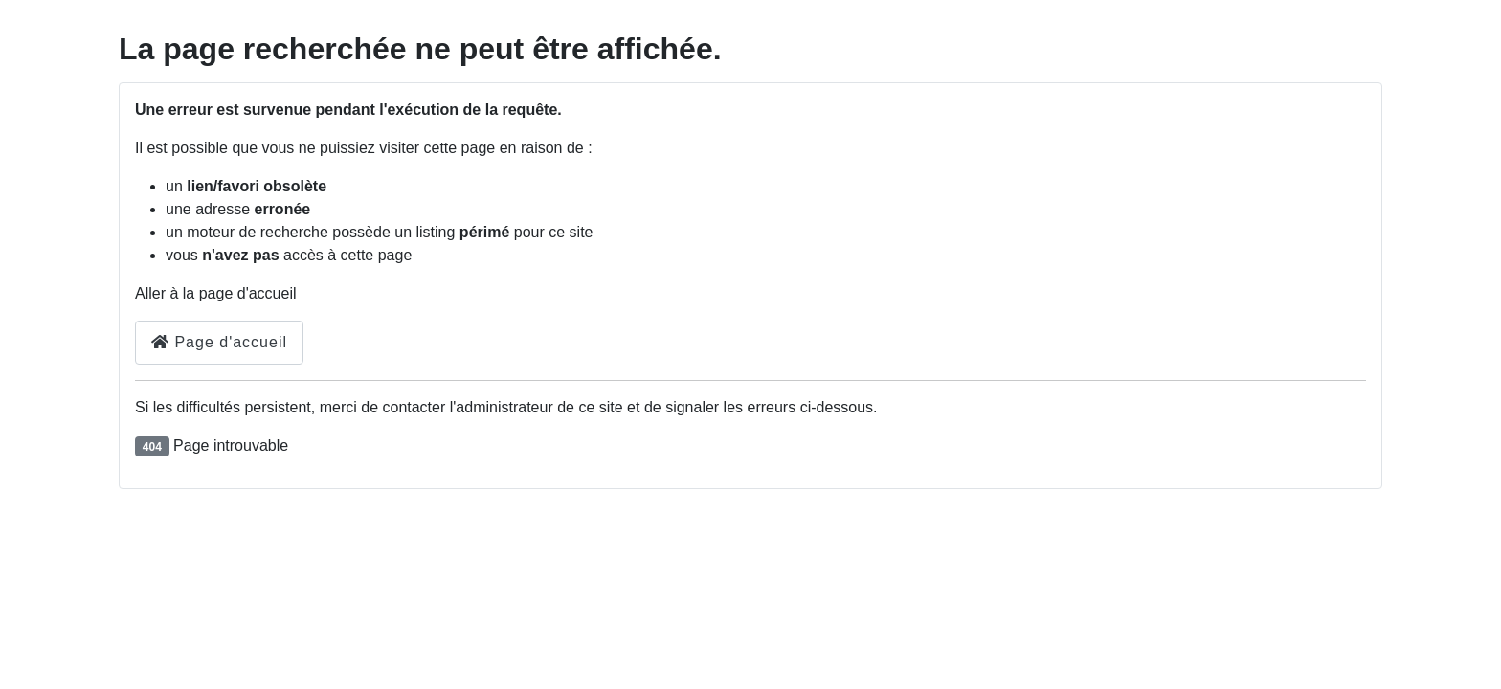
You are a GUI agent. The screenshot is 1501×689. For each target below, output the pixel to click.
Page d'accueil (219, 342)
